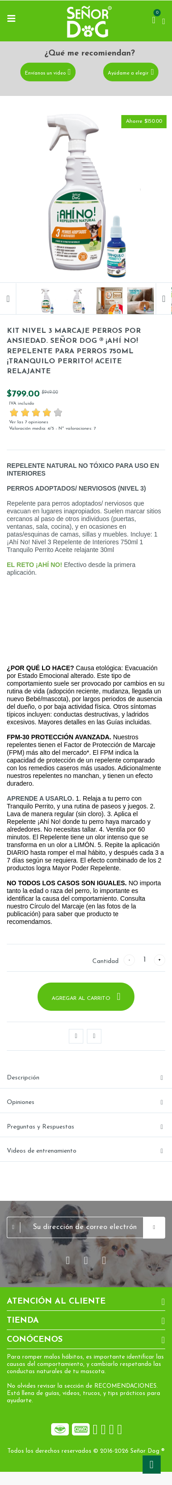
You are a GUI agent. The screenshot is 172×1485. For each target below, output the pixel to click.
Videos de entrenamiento (41, 1151)
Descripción (23, 1077)
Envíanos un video (45, 73)
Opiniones (20, 1102)
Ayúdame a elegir (128, 73)
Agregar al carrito (82, 998)
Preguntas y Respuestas (40, 1127)
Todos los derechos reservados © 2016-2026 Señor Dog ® (86, 1451)
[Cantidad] (144, 960)
